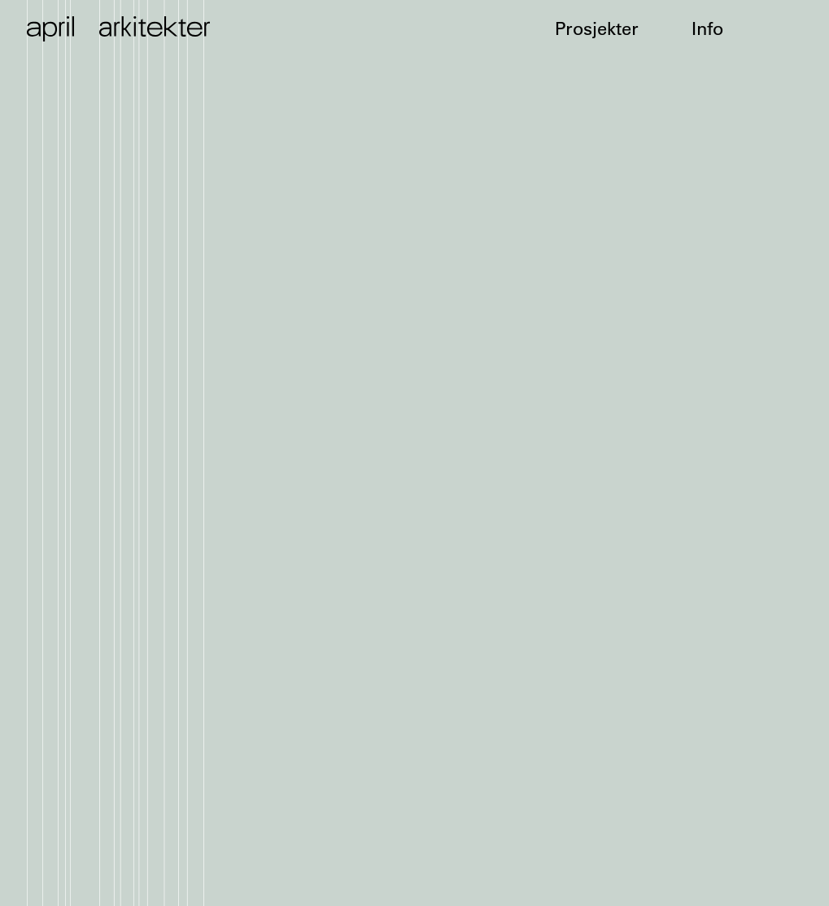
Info (707, 29)
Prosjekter (597, 29)
